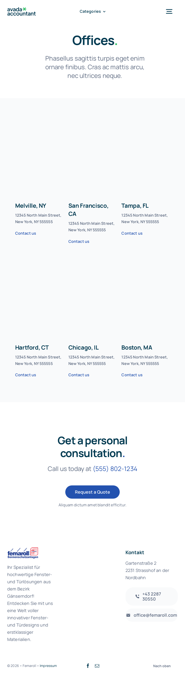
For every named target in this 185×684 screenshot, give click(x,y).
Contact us (25, 233)
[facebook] (88, 666)
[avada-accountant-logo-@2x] (21, 9)
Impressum (48, 665)
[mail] (97, 666)
